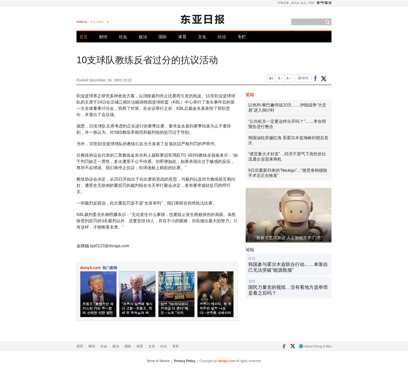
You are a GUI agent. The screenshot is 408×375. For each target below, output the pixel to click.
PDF (311, 3)
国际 (162, 37)
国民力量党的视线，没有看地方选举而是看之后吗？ (288, 290)
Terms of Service (158, 361)
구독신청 (283, 3)
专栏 (242, 37)
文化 (202, 37)
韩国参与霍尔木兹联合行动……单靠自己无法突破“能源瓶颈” (288, 267)
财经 (103, 37)
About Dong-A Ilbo (315, 346)
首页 (83, 37)
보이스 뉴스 (299, 3)
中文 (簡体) (97, 21)
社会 (123, 37)
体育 (182, 37)
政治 (143, 37)
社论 (222, 37)
